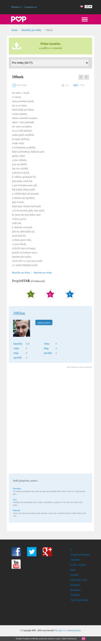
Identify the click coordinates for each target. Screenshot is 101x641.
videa (46, 343)
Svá (15, 499)
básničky (18, 343)
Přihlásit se (16, 7)
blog (46, 348)
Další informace (69, 638)
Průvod (16, 510)
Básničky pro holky (31, 30)
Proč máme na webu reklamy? (79, 367)
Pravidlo (17, 488)
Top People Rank (79, 600)
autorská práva (74, 630)
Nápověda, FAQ (78, 579)
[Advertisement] (50, 421)
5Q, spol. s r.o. (61, 630)
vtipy (16, 352)
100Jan (19, 313)
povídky (48, 352)
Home (15, 30)
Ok (83, 638)
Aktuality (75, 559)
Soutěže (74, 574)
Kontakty (75, 584)
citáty (16, 348)
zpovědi (17, 357)
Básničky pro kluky (21, 272)
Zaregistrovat (30, 7)
